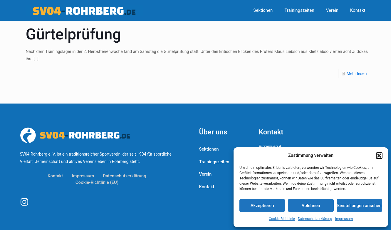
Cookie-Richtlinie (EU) (96, 182)
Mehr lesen (357, 73)
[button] (379, 156)
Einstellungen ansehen (359, 205)
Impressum (344, 219)
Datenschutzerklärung (315, 219)
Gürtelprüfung (73, 34)
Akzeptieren (262, 205)
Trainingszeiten (214, 161)
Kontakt (55, 176)
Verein (205, 174)
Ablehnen (310, 205)
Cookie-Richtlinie (282, 219)
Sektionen (209, 149)
